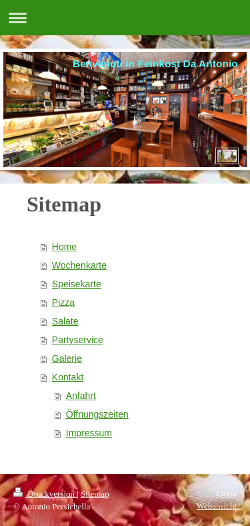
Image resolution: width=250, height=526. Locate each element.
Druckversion (45, 494)
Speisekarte (76, 284)
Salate (65, 321)
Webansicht (217, 506)
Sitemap (95, 494)
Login (226, 493)
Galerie (67, 358)
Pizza (63, 302)
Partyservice (77, 339)
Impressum (89, 433)
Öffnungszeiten (97, 414)
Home (64, 246)
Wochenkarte (79, 265)
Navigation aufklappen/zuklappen (125, 17)
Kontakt (67, 377)
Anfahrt (81, 395)
